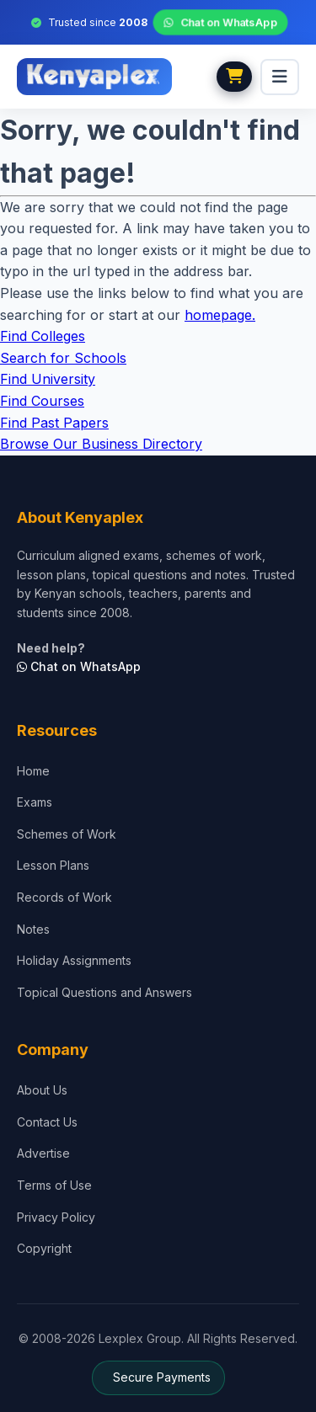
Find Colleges (42, 336)
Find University (47, 378)
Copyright (44, 1248)
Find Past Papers (54, 422)
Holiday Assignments (74, 960)
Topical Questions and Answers (104, 992)
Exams (34, 802)
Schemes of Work (66, 834)
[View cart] (234, 76)
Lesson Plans (53, 865)
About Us (42, 1090)
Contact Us (47, 1122)
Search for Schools (63, 357)
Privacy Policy (56, 1217)
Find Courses (42, 400)
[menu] (279, 77)
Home (33, 771)
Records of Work (64, 897)
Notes (33, 929)
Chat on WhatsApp (219, 22)
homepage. (220, 314)
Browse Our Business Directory (101, 443)
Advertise (43, 1153)
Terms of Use (54, 1185)
